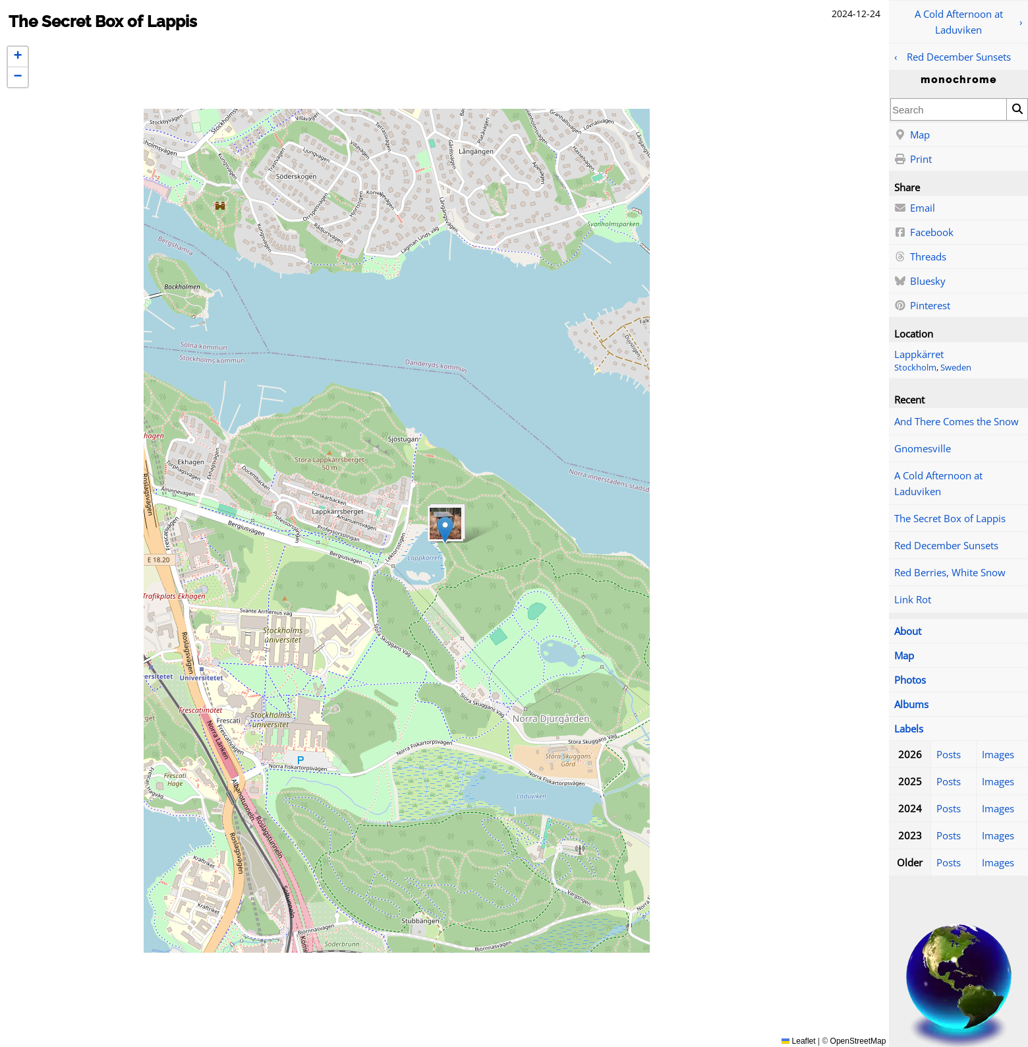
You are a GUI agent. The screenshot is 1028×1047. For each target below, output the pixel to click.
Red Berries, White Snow (950, 572)
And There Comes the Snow (956, 421)
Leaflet (798, 1041)
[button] (445, 529)
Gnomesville (922, 448)
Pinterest (922, 306)
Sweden (955, 367)
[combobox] (948, 109)
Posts (948, 754)
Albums (911, 704)
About (907, 631)
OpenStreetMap (858, 1041)
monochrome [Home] (959, 80)
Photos (910, 679)
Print (913, 159)
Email (914, 208)
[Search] (1016, 109)
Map (912, 135)
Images (998, 754)
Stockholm (915, 367)
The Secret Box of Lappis (950, 518)
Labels (908, 728)
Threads (920, 257)
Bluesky (920, 281)
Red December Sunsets (959, 56)
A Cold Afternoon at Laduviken (959, 21)
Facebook (924, 232)
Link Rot (912, 599)
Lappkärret (919, 354)
